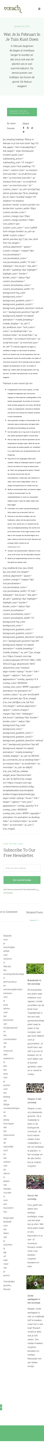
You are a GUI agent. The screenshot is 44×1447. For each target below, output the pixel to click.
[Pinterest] (23, 132)
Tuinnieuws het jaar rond (19, 113)
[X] (27, 128)
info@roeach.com (14, 547)
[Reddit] (32, 128)
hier (33, 513)
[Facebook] (23, 128)
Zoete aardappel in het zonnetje (34, 1299)
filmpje (18, 555)
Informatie (23, 111)
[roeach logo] (13, 5)
